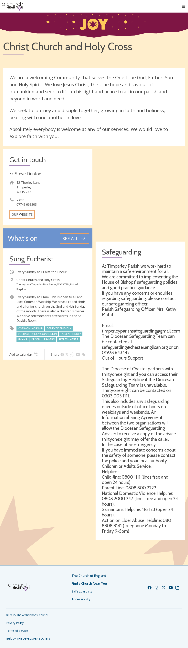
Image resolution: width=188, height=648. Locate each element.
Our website (22, 214)
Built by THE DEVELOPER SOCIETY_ (28, 638)
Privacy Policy (15, 623)
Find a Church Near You (89, 583)
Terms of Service (17, 631)
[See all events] (74, 238)
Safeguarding (82, 591)
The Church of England (89, 575)
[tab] (23, 354)
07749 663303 (26, 204)
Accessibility (81, 599)
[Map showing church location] (140, 193)
